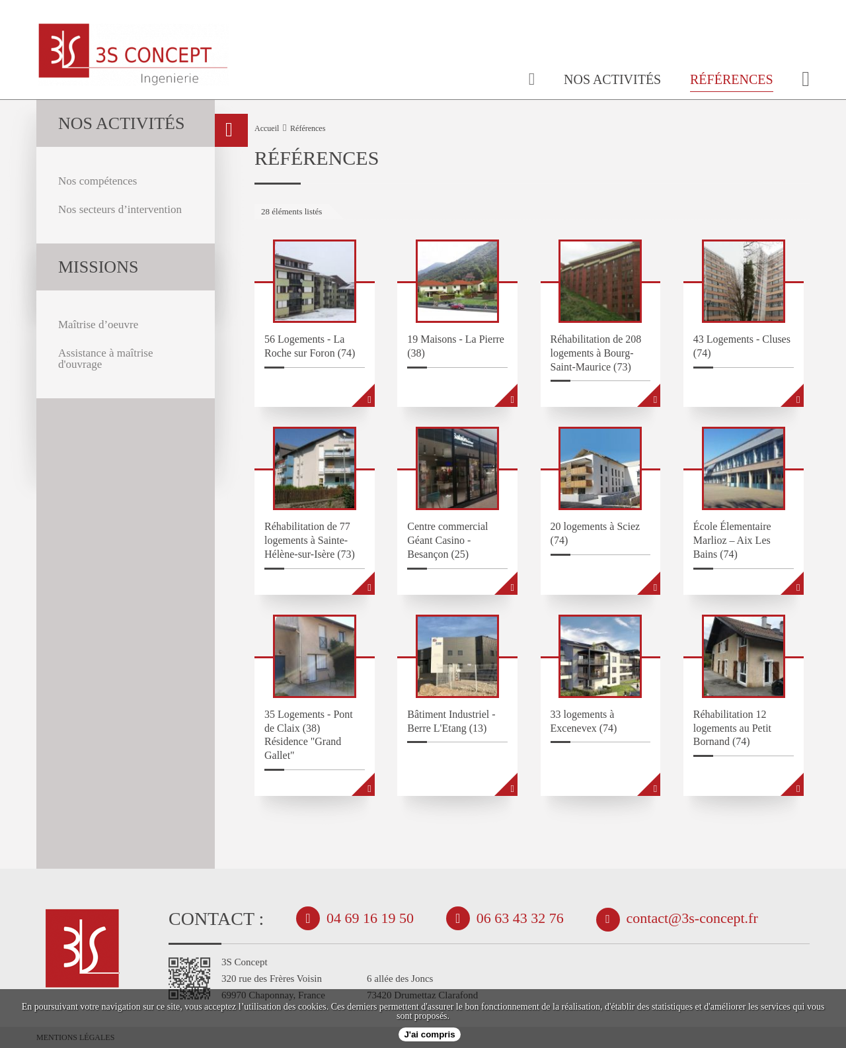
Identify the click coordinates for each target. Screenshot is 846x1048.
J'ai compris (429, 1034)
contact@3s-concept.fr (692, 918)
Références (731, 80)
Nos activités (612, 80)
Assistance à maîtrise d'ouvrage (105, 359)
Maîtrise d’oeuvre (98, 324)
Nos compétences (97, 181)
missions (98, 267)
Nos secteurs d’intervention (120, 209)
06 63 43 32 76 (520, 918)
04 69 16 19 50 (370, 918)
